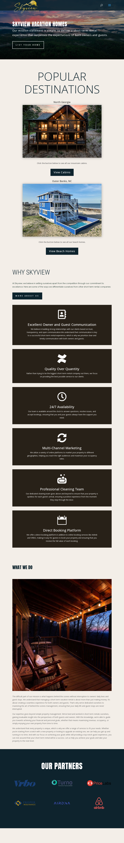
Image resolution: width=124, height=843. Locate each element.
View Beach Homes (62, 251)
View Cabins (62, 172)
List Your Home (28, 45)
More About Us (27, 296)
